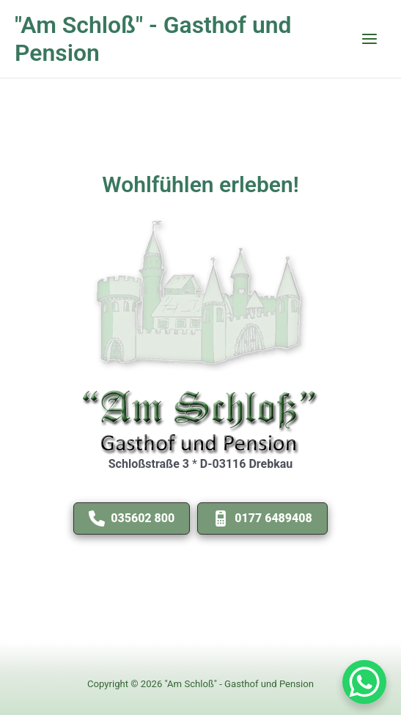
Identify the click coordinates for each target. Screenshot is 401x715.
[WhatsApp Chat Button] (364, 682)
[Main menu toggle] (369, 39)
